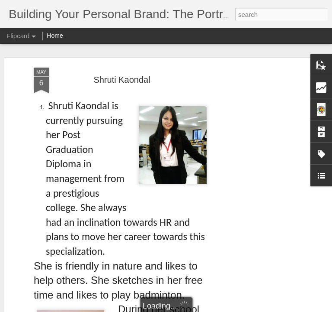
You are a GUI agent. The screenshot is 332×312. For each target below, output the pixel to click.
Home (55, 35)
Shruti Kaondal (121, 75)
